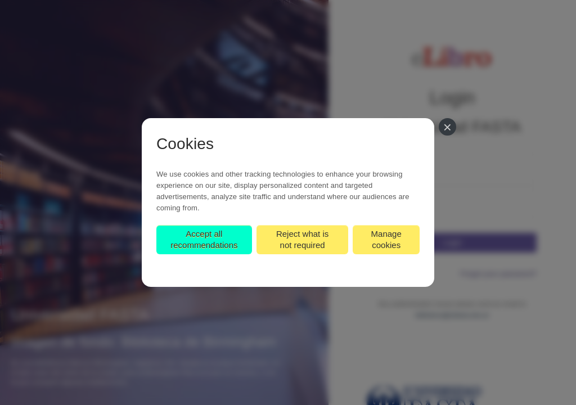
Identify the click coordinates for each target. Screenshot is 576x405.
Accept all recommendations (203, 239)
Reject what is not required (302, 239)
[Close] (447, 127)
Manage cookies (386, 239)
